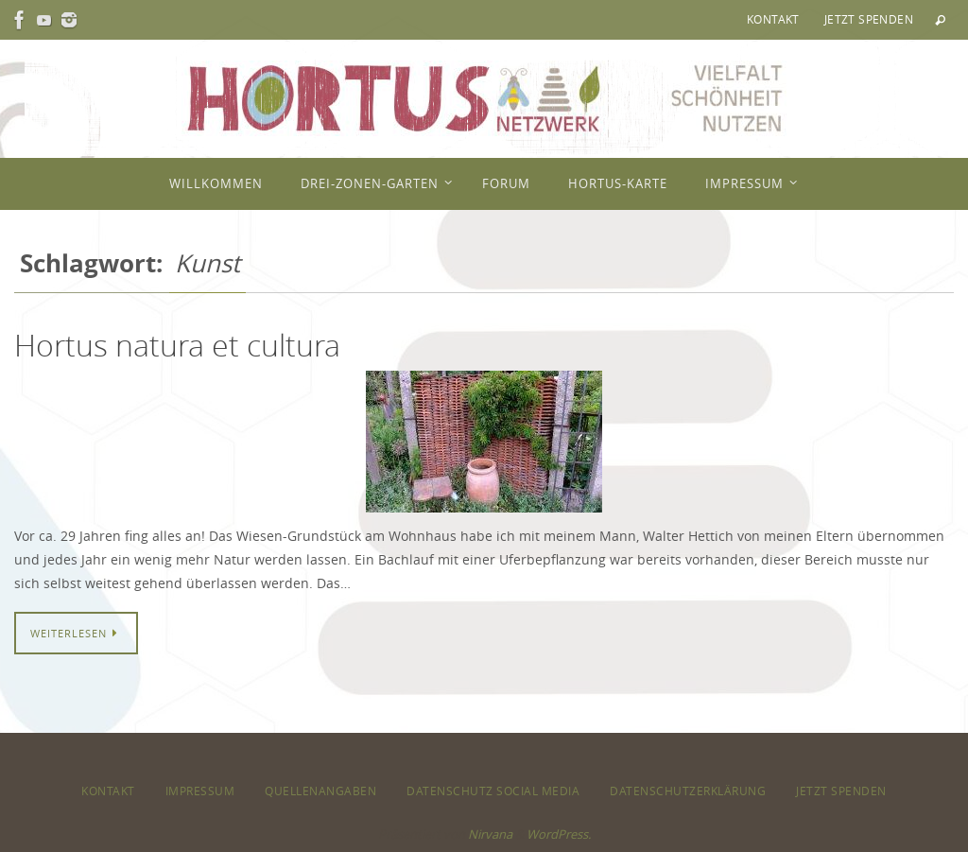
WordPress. (559, 834)
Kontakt (773, 18)
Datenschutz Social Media (492, 790)
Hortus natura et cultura (177, 344)
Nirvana (490, 834)
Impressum (200, 790)
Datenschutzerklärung (688, 790)
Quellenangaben (320, 790)
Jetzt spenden (868, 18)
